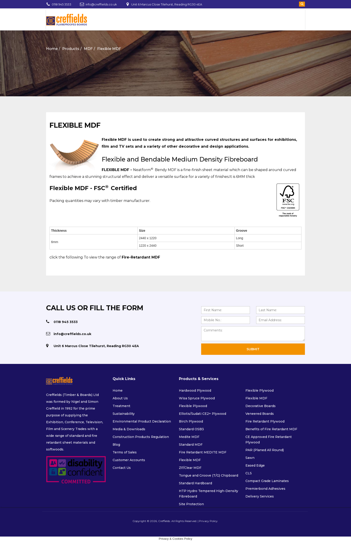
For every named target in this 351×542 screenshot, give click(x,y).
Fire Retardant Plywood (264, 421)
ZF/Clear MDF (190, 468)
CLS (248, 473)
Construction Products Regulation (141, 437)
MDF (88, 49)
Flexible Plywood (193, 406)
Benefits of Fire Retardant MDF (271, 429)
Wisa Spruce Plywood (197, 398)
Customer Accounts (129, 460)
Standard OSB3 (191, 429)
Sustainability (124, 414)
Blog (116, 445)
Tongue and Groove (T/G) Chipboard (208, 475)
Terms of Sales (125, 452)
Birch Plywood (191, 421)
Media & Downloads (129, 429)
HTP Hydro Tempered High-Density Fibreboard (208, 493)
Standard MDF (191, 445)
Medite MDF (189, 437)
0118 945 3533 (61, 4)
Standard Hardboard (195, 483)
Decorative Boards (260, 406)
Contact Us (122, 468)
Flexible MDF (109, 49)
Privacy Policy (207, 521)
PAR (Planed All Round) (264, 450)
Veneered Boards (259, 414)
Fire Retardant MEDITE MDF (202, 452)
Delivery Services (259, 496)
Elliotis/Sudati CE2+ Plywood (202, 414)
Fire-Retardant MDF (141, 257)
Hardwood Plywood (195, 390)
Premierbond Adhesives (265, 489)
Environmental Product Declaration (142, 421)
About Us (120, 398)
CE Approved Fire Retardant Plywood (268, 439)
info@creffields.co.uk (101, 4)
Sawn (250, 458)
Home (52, 49)
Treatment (121, 406)
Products (70, 49)
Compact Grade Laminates (267, 481)
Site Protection (191, 504)
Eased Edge (255, 465)
